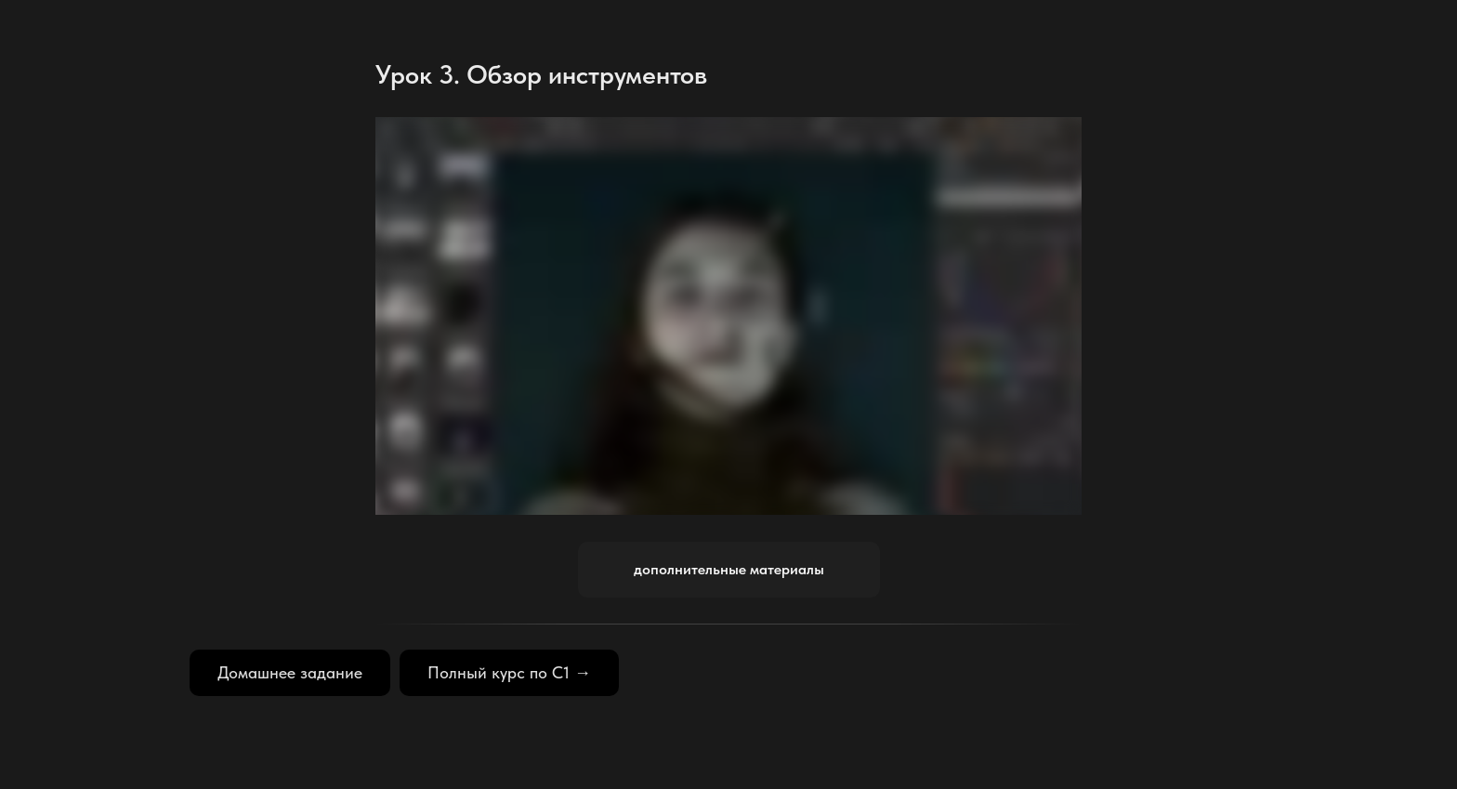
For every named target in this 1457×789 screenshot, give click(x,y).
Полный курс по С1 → (509, 672)
